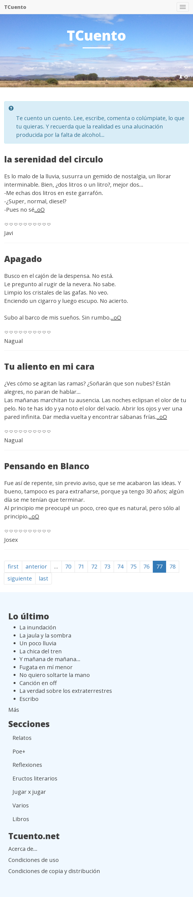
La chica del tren (40, 651)
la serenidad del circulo (53, 159)
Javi (8, 233)
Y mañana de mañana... (49, 659)
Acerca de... (22, 848)
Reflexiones (27, 764)
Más (13, 709)
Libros (20, 819)
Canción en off (38, 683)
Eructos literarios (34, 778)
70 (68, 566)
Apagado (23, 259)
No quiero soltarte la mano (54, 675)
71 (81, 566)
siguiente (19, 578)
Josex (11, 539)
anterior (36, 566)
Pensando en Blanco (46, 466)
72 (94, 566)
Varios (20, 805)
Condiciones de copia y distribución (54, 871)
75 (133, 566)
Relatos (22, 738)
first (13, 566)
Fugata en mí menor (46, 667)
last (43, 578)
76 (146, 566)
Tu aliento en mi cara (49, 366)
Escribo (29, 699)
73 (107, 566)
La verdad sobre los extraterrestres (65, 691)
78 (172, 566)
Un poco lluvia (37, 643)
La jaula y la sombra (45, 635)
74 (120, 566)
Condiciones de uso (33, 860)
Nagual (13, 341)
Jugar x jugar (29, 791)
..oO (39, 209)
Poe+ (18, 751)
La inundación (37, 627)
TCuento (15, 7)
